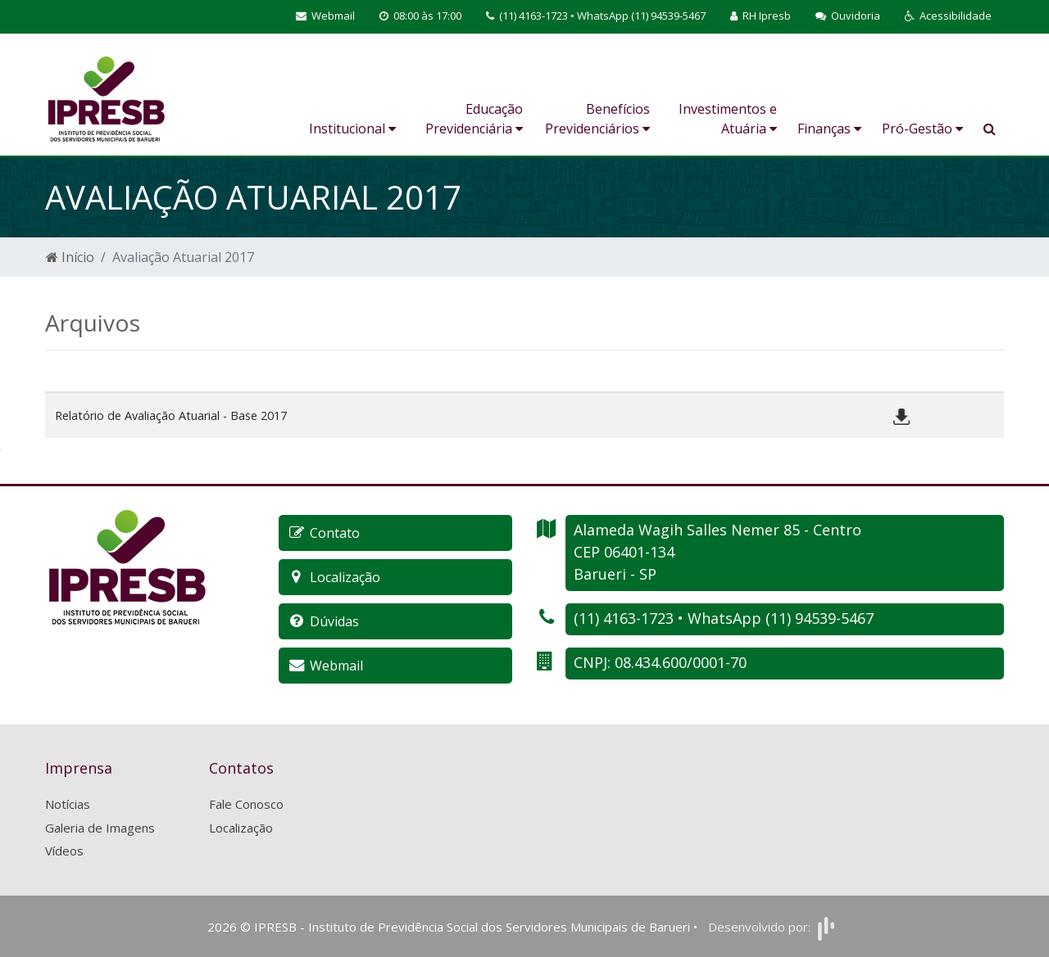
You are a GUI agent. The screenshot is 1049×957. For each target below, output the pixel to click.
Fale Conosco (246, 804)
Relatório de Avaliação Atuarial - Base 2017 (171, 415)
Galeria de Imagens (100, 827)
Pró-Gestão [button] (922, 129)
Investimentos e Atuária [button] (728, 119)
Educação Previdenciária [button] (474, 119)
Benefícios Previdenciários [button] (597, 119)
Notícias (67, 804)
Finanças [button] (829, 129)
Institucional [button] (352, 129)
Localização (241, 827)
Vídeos (64, 850)
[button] (948, 16)
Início (70, 257)
